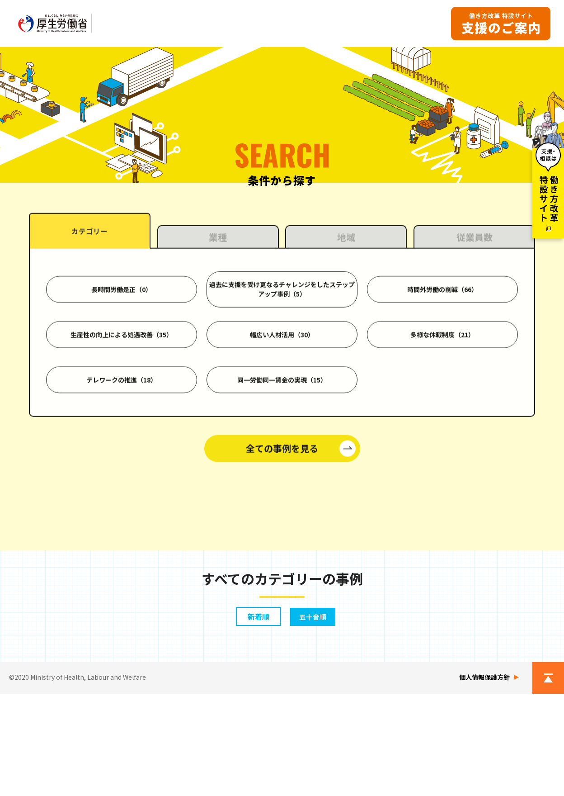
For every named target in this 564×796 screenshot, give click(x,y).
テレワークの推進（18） (121, 492)
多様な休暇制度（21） (442, 447)
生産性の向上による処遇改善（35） (121, 447)
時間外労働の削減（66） (442, 402)
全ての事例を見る (282, 561)
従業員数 (474, 349)
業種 (218, 349)
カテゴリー (89, 345)
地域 (346, 349)
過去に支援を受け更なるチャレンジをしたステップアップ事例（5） (282, 402)
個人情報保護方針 (484, 779)
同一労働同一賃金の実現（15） (282, 492)
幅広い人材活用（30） (282, 447)
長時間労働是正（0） (121, 402)
